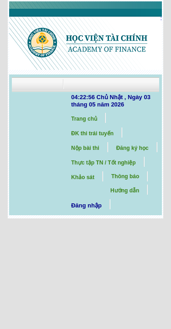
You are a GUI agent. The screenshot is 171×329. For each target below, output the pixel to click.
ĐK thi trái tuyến (92, 133)
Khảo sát (82, 177)
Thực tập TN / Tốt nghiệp (103, 162)
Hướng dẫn (124, 190)
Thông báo (125, 176)
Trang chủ (84, 119)
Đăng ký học (132, 148)
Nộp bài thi (85, 148)
